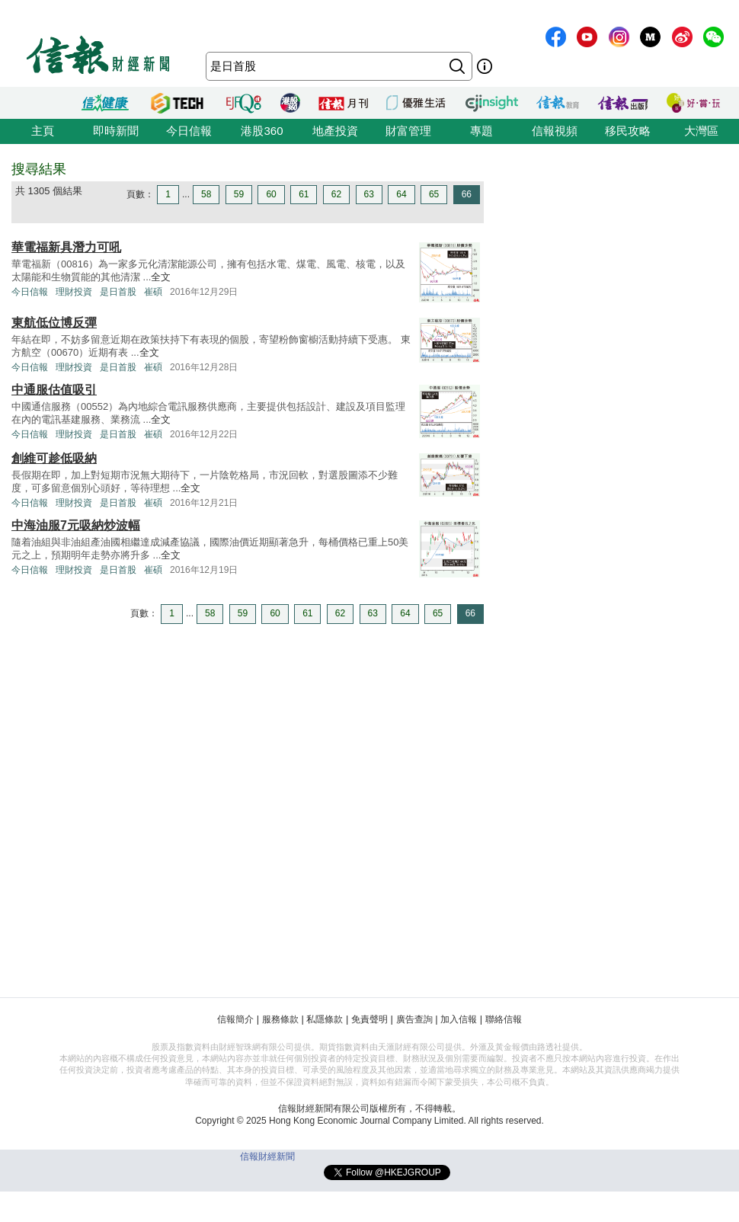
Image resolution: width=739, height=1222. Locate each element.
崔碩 (153, 291)
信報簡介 (235, 1019)
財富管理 (408, 130)
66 (467, 194)
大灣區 (701, 130)
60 (271, 194)
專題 (481, 130)
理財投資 (74, 291)
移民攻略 (628, 130)
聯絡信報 (503, 1019)
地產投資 (335, 130)
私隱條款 (324, 1019)
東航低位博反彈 (54, 322)
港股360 (262, 130)
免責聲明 (369, 1019)
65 (434, 194)
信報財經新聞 (267, 1156)
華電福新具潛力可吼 (66, 247)
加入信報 (458, 1019)
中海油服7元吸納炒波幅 (75, 525)
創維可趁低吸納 (54, 458)
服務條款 (280, 1019)
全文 (161, 277)
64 (401, 194)
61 (304, 194)
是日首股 (118, 291)
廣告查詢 (414, 1019)
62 (336, 194)
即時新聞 (116, 130)
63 (369, 194)
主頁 (42, 130)
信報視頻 (554, 130)
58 (206, 194)
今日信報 (189, 130)
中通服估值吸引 (54, 389)
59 (239, 194)
